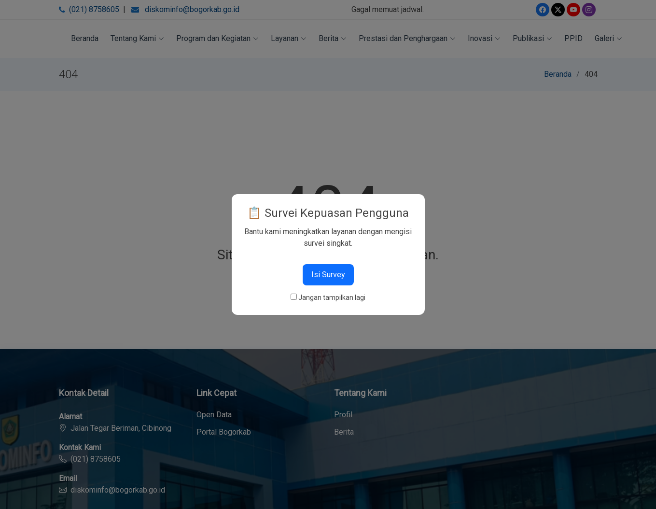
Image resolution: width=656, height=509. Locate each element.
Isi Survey (328, 274)
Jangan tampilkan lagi (331, 297)
